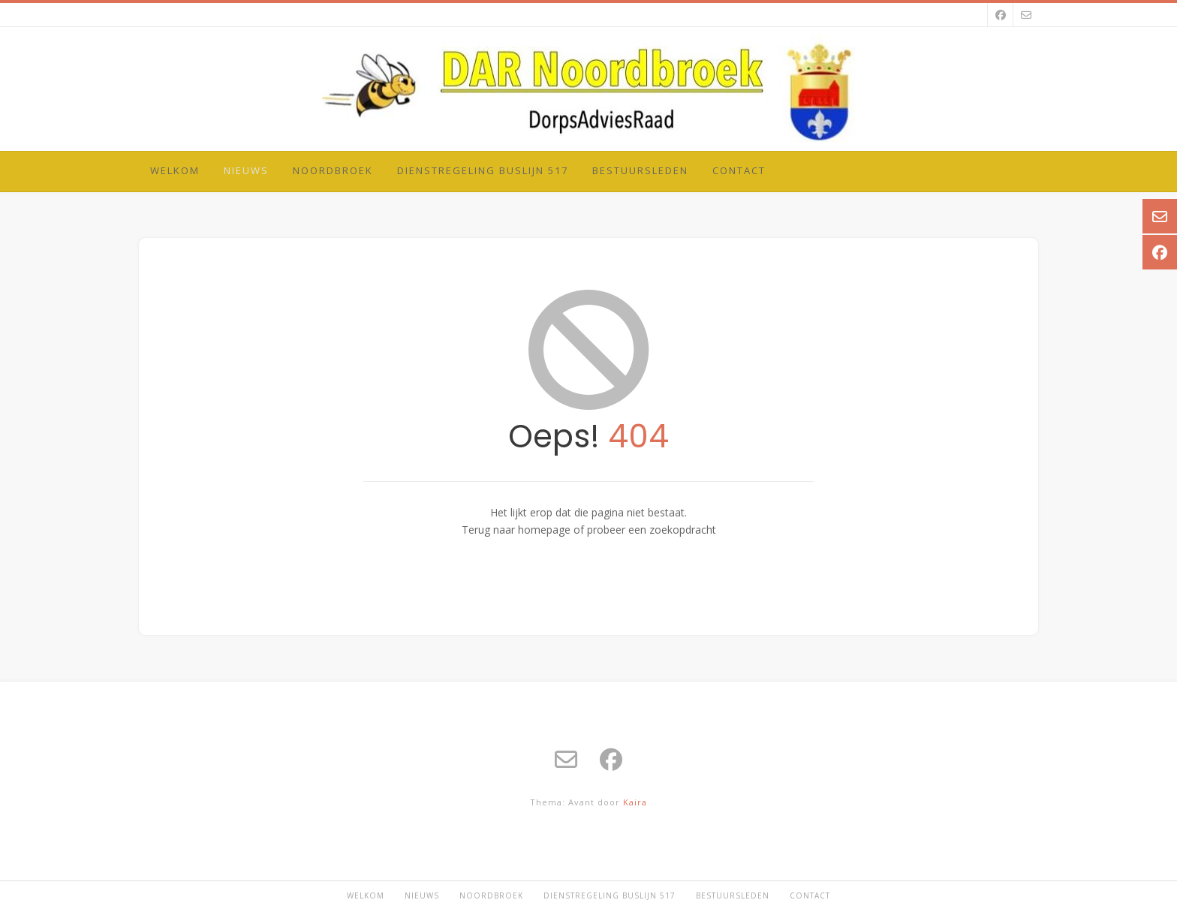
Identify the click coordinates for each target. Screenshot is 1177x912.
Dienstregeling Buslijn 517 (482, 170)
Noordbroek (333, 170)
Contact (739, 170)
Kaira (635, 802)
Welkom (175, 170)
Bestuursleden (640, 170)
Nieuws (246, 170)
